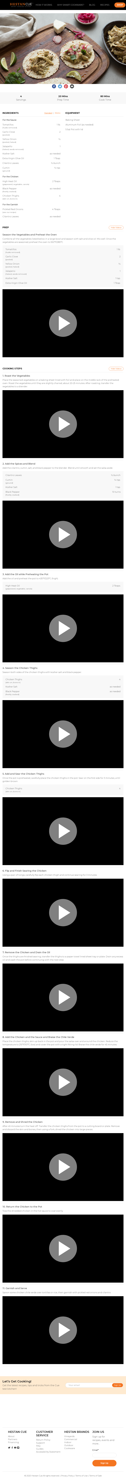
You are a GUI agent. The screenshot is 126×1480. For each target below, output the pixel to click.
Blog (92, 5)
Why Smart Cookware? (70, 5)
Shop (120, 5)
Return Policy (43, 1440)
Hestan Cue (37, 1476)
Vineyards (69, 1436)
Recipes (104, 5)
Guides (39, 1449)
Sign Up (104, 1463)
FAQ (38, 1446)
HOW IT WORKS (44, 5)
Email (95, 1450)
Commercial (70, 1439)
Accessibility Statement (48, 1452)
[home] (21, 5)
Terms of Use (81, 1476)
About (11, 1436)
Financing (13, 1442)
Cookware (69, 1448)
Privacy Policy (67, 1476)
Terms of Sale (95, 1476)
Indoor (67, 1442)
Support (40, 1443)
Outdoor (68, 1445)
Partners (12, 1439)
